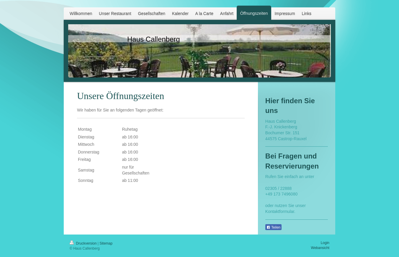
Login (325, 243)
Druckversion (84, 243)
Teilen (273, 227)
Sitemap (105, 243)
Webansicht (320, 248)
